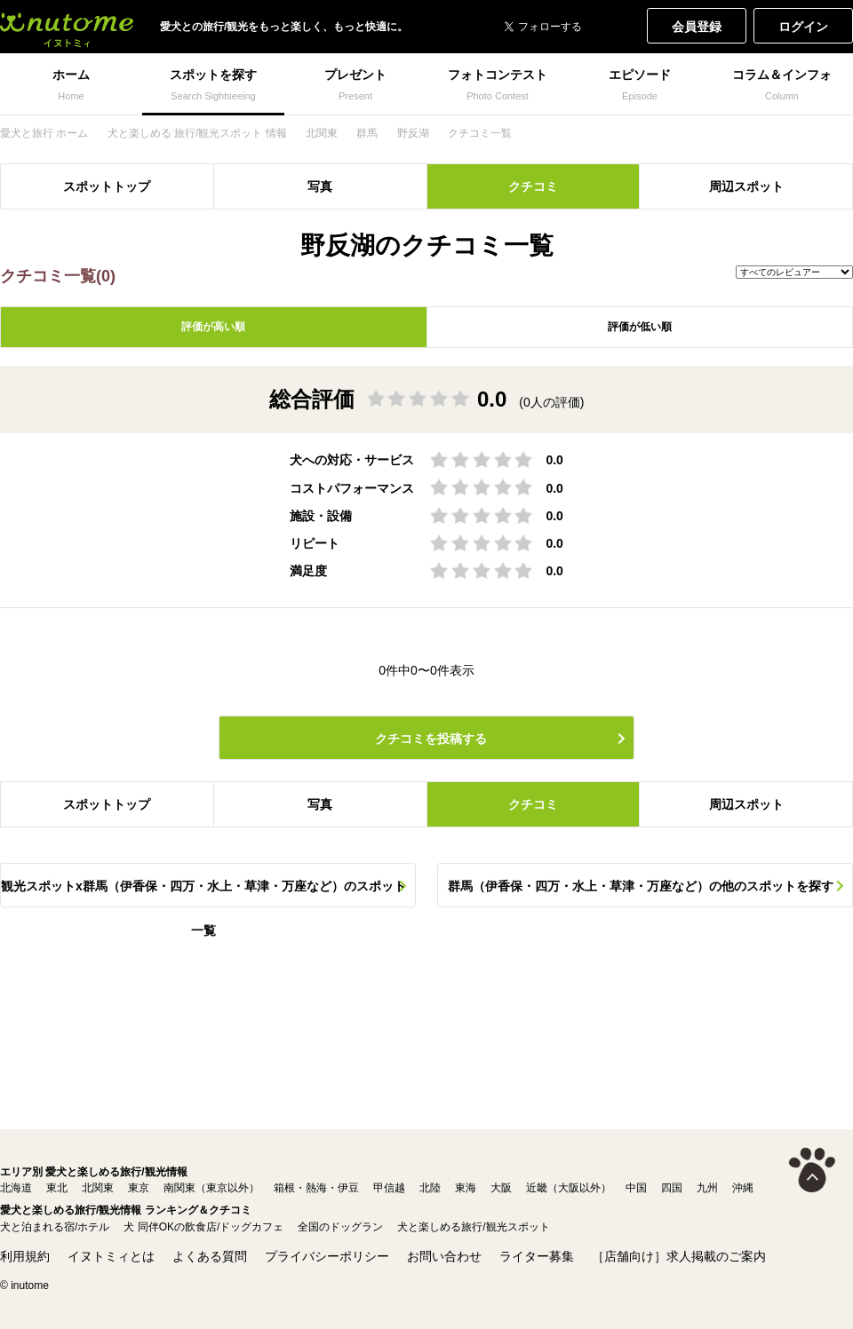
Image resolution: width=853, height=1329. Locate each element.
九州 (707, 1188)
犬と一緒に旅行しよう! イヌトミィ (66, 26)
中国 (636, 1188)
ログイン (803, 27)
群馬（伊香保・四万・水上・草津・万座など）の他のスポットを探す (640, 886)
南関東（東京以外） (211, 1188)
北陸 (430, 1188)
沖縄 (742, 1188)
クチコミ (533, 186)
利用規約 (25, 1256)
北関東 (98, 1188)
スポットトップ (106, 186)
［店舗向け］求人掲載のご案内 (679, 1256)
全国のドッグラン (340, 1227)
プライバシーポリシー (327, 1256)
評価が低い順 (640, 326)
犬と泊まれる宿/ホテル (54, 1227)
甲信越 (389, 1188)
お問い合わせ (444, 1256)
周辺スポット (746, 186)
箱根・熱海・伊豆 (316, 1188)
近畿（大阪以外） (568, 1188)
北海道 (16, 1188)
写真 (319, 186)
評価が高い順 (213, 326)
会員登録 (696, 27)
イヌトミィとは (111, 1256)
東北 (57, 1188)
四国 (671, 1188)
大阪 (501, 1188)
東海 (465, 1188)
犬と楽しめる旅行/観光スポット (473, 1227)
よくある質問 (209, 1256)
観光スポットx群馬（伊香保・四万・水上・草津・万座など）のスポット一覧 (203, 893)
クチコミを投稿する (431, 739)
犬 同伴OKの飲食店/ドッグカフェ (203, 1227)
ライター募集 (536, 1256)
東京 (138, 1188)
